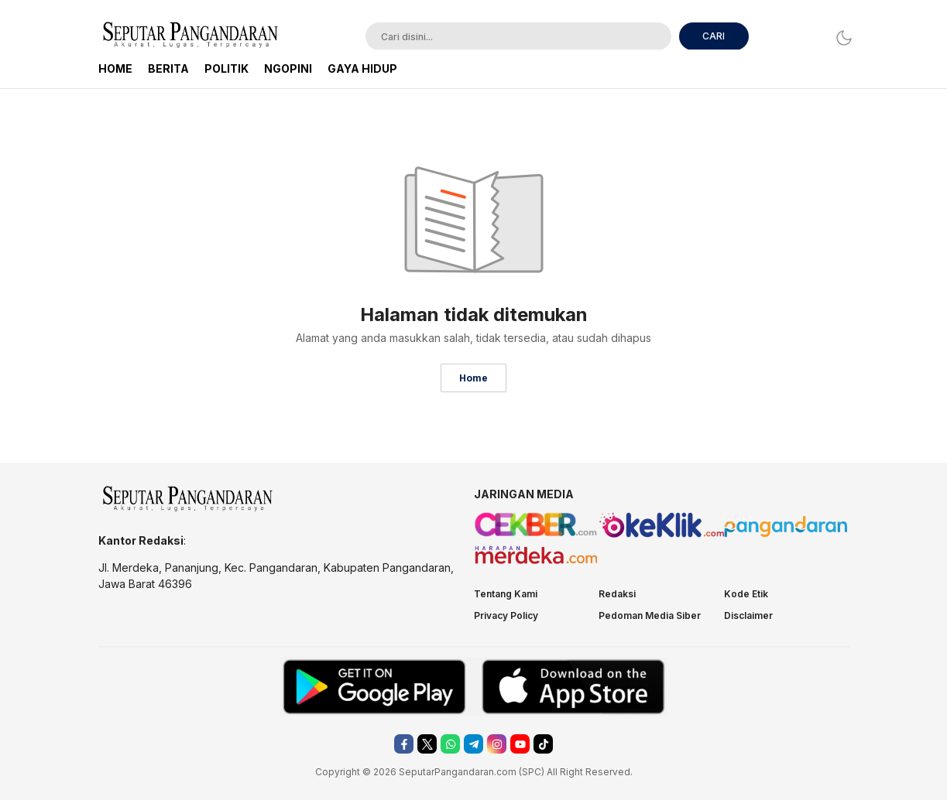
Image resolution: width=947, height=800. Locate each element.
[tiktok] (543, 744)
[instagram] (496, 744)
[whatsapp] (450, 744)
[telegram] (473, 744)
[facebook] (403, 744)
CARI (713, 36)
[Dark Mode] (839, 37)
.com (505, 772)
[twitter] (427, 744)
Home (473, 378)
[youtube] (520, 744)
